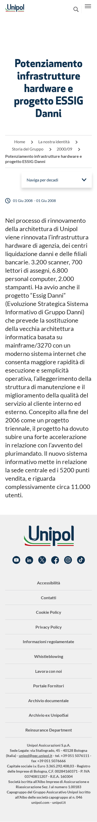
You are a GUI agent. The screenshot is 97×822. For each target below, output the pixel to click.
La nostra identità (54, 141)
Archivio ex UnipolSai (48, 715)
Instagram (68, 560)
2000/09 (64, 148)
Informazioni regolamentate (48, 641)
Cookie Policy (48, 612)
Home (19, 141)
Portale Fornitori (48, 685)
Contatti (48, 597)
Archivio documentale (48, 700)
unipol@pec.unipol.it (35, 755)
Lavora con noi (48, 671)
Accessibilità (48, 582)
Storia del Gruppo (27, 148)
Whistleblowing (48, 656)
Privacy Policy (48, 626)
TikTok (81, 560)
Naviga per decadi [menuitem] (42, 179)
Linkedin (29, 560)
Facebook (55, 560)
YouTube (16, 560)
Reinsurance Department (48, 729)
